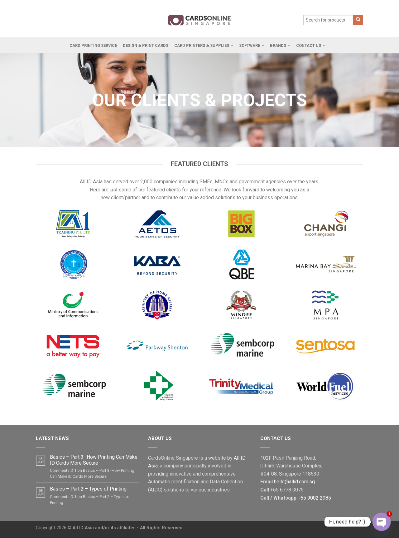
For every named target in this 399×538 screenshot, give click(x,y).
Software (249, 45)
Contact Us (308, 45)
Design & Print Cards (145, 45)
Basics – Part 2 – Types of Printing (88, 489)
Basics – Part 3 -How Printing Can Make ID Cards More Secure (93, 460)
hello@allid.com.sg (294, 482)
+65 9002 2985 (314, 498)
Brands (278, 45)
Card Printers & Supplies (201, 45)
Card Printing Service (93, 45)
